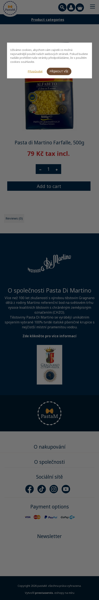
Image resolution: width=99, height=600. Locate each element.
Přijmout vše (59, 71)
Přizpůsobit (35, 71)
